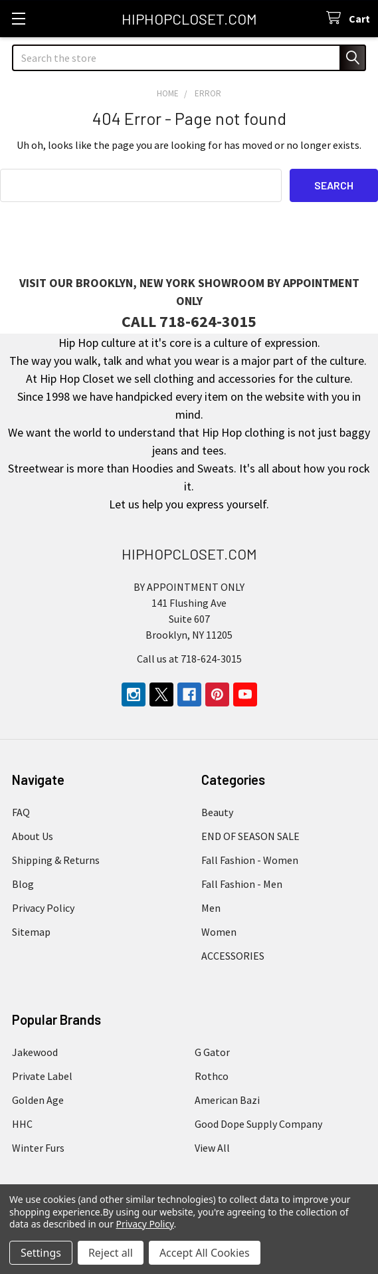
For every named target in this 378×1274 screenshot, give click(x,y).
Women (218, 931)
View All (212, 1147)
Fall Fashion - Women (249, 860)
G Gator (212, 1052)
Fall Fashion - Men (241, 884)
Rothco (212, 1076)
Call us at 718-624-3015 (189, 658)
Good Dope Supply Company (258, 1123)
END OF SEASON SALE (250, 836)
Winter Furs (38, 1147)
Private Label (42, 1076)
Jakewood (35, 1052)
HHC (22, 1123)
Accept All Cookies (204, 1252)
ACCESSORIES (232, 955)
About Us (32, 836)
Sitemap (31, 931)
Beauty (217, 812)
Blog (23, 884)
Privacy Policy (43, 907)
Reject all (110, 1252)
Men (211, 907)
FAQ (21, 812)
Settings (41, 1252)
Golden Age (38, 1100)
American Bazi (227, 1100)
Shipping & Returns (56, 860)
